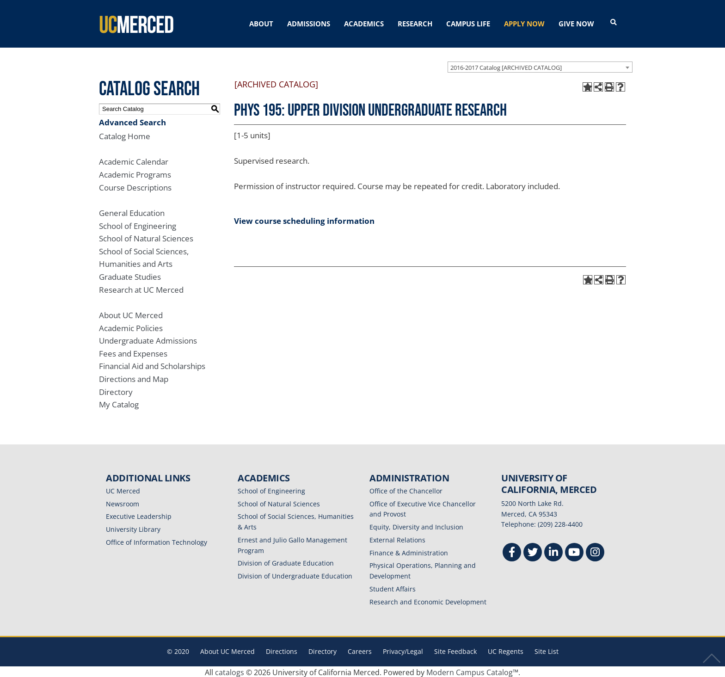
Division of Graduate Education (286, 561)
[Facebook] (511, 552)
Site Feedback (455, 650)
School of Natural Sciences (146, 237)
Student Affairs (392, 587)
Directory (116, 390)
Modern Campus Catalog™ (472, 671)
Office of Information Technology (156, 540)
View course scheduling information (304, 219)
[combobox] (540, 65)
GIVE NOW (576, 23)
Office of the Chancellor (405, 489)
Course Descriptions (135, 186)
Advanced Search (132, 120)
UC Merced (123, 489)
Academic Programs (135, 173)
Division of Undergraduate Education (295, 574)
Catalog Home (124, 134)
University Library (133, 527)
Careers (360, 650)
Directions (281, 650)
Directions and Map (133, 377)
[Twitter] (532, 552)
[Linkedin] (553, 552)
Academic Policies (131, 326)
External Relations (397, 538)
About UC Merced (131, 313)
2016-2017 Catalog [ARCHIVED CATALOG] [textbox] (506, 66)
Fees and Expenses (133, 352)
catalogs (229, 671)
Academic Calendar (133, 160)
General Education (132, 211)
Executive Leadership (139, 515)
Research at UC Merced (141, 288)
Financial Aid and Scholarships (152, 364)
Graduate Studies (130, 275)
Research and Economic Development (427, 600)
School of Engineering (137, 224)
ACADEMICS (364, 23)
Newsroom (122, 502)
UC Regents (505, 650)
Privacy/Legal (403, 650)
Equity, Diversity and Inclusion (416, 525)
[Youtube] (574, 552)
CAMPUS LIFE (468, 23)
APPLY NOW (524, 23)
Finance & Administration (408, 551)
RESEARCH (415, 23)
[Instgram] (595, 552)
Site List (547, 650)
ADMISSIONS (308, 23)
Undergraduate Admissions (148, 339)
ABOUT (261, 23)
